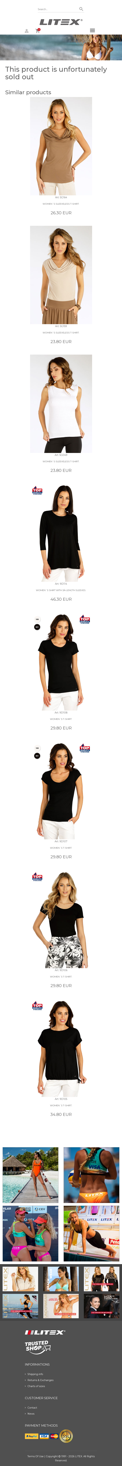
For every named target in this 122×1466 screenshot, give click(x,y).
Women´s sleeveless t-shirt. (61, 203)
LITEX (78, 1456)
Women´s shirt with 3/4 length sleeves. (61, 590)
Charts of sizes (35, 1386)
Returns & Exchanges (39, 1380)
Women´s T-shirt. (61, 719)
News (29, 1413)
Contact (31, 1407)
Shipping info (34, 1374)
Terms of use (35, 1456)
